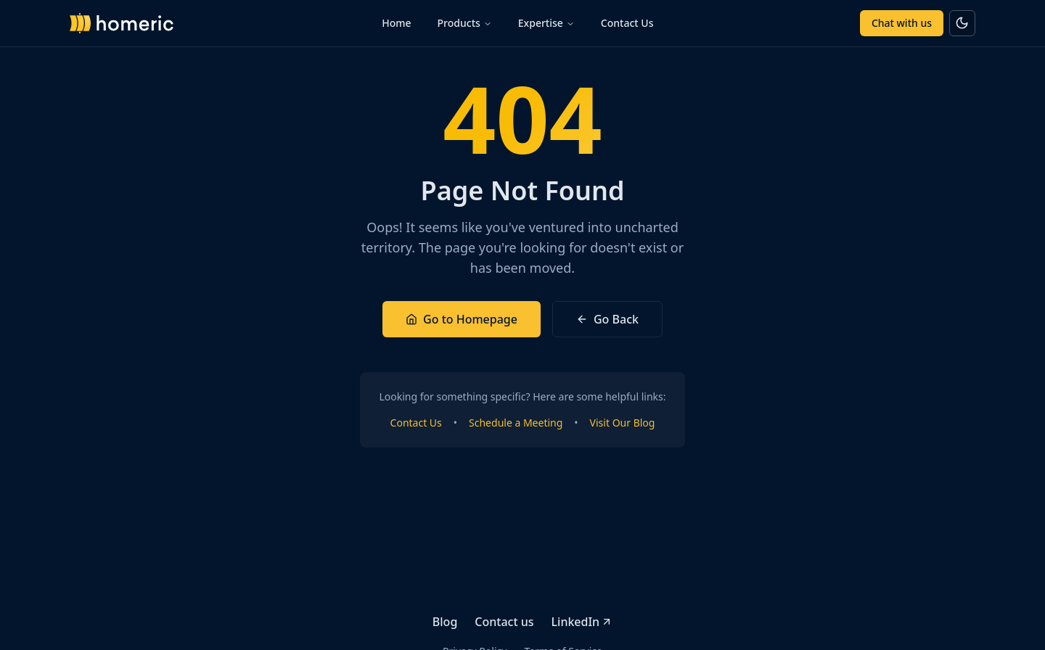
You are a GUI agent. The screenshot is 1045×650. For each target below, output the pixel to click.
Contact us (504, 622)
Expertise (546, 23)
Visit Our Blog (622, 422)
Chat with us (902, 23)
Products (465, 23)
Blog (445, 622)
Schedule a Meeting (515, 422)
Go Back (607, 319)
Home (396, 23)
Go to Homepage (461, 319)
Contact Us (627, 23)
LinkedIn (582, 622)
